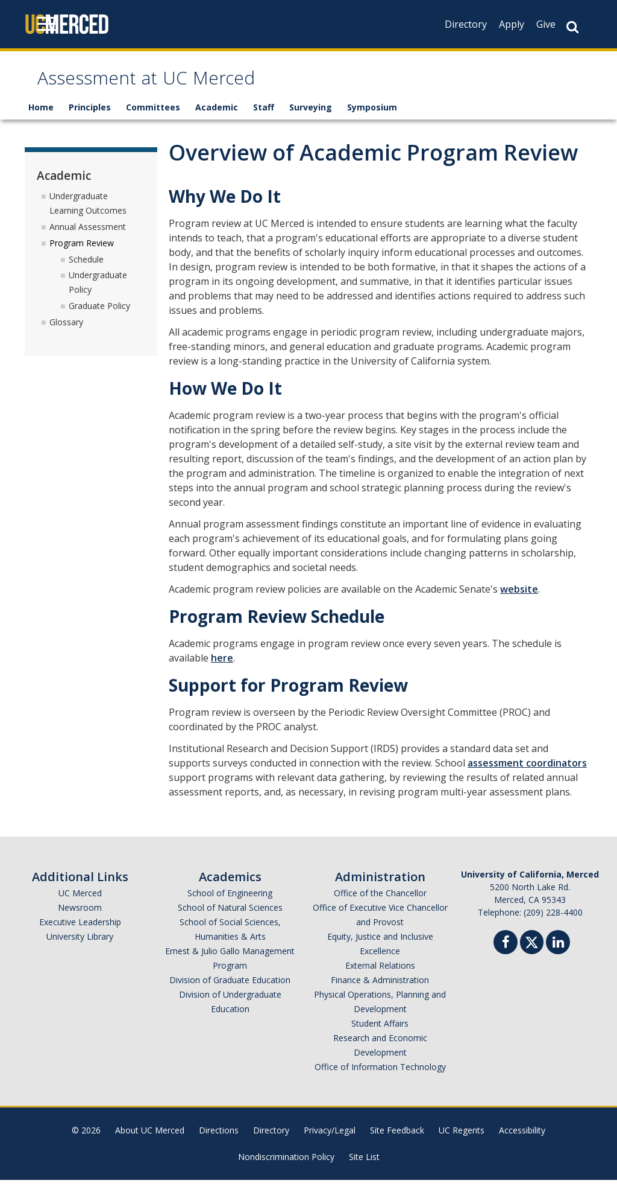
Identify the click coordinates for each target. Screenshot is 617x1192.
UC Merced (80, 905)
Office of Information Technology (380, 1079)
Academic (216, 119)
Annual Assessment (87, 238)
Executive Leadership (80, 934)
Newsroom (80, 919)
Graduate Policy (99, 317)
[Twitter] (532, 952)
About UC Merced (149, 1142)
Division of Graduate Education (229, 992)
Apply (511, 24)
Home (41, 119)
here (222, 670)
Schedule (86, 270)
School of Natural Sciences (230, 919)
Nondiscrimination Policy (286, 1168)
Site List (364, 1168)
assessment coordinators (527, 775)
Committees (153, 119)
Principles (90, 119)
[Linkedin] (558, 955)
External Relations (380, 977)
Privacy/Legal (329, 1142)
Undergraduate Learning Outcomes (88, 215)
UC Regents (461, 1142)
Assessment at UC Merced (185, 86)
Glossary (66, 333)
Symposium (372, 119)
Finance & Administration (380, 992)
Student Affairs (380, 1035)
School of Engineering (229, 905)
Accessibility (522, 1142)
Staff (263, 119)
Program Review (81, 254)
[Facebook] (505, 955)
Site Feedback (397, 1142)
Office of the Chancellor (380, 905)
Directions (219, 1142)
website (519, 601)
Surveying (310, 119)
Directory (466, 24)
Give (546, 24)
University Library (79, 948)
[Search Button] (572, 27)
